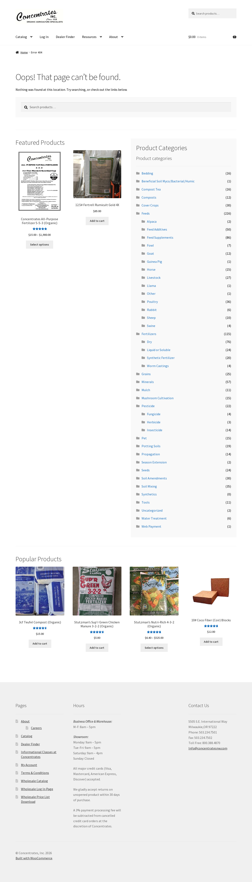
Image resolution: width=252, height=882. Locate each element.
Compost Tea (151, 189)
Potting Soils (151, 446)
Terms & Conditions (35, 773)
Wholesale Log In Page (37, 789)
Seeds (146, 470)
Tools (146, 502)
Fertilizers (149, 334)
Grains (146, 374)
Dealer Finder (65, 37)
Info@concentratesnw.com (207, 748)
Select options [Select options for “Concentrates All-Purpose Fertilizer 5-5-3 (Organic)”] (39, 244)
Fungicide (153, 414)
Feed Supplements (160, 237)
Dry (149, 342)
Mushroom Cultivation (158, 398)
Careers (36, 728)
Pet (144, 438)
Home (24, 52)
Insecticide (154, 430)
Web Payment (151, 526)
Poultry (152, 302)
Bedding (147, 173)
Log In (44, 37)
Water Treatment (154, 518)
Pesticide (148, 406)
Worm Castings (158, 366)
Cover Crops (150, 205)
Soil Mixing (149, 486)
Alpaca (152, 221)
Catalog (21, 37)
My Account (29, 765)
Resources (89, 37)
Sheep (151, 318)
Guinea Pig (154, 261)
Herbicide (153, 422)
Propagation (151, 454)
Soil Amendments (154, 478)
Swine (151, 326)
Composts (149, 197)
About (113, 37)
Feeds (146, 213)
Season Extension (154, 462)
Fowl (150, 245)
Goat (150, 253)
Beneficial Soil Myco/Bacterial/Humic (168, 181)
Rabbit (152, 310)
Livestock (153, 277)
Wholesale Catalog (34, 781)
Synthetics (149, 494)
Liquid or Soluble (158, 350)
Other (151, 293)
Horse (151, 269)
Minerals (148, 382)
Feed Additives (157, 229)
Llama (151, 286)
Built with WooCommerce (34, 858)
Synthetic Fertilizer (161, 358)
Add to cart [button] (97, 221)
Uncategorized (152, 510)
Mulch (146, 390)
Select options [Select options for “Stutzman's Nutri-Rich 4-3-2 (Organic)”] (154, 648)
